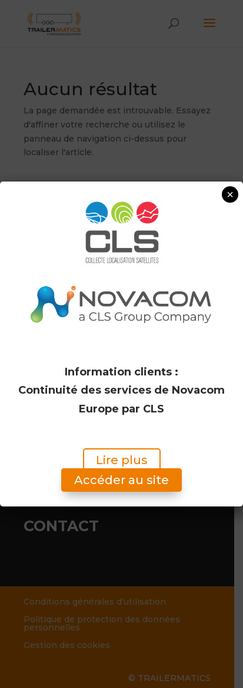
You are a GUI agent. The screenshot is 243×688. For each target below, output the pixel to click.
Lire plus (122, 461)
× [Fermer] (230, 194)
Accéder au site (121, 481)
